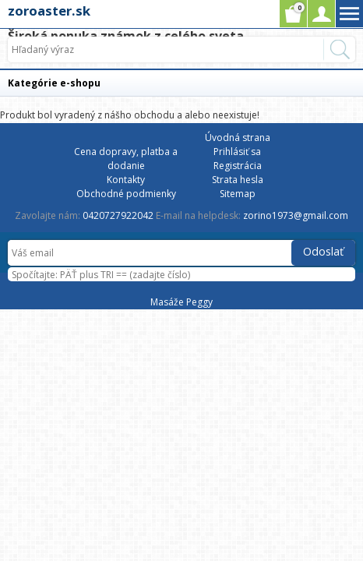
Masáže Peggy (181, 302)
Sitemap (238, 193)
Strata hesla (237, 179)
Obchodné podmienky (126, 193)
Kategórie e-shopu (54, 83)
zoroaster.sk (49, 10)
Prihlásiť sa (237, 151)
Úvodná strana (237, 137)
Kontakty (126, 179)
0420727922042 (118, 215)
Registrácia (237, 165)
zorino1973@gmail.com (295, 215)
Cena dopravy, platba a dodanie (126, 158)
